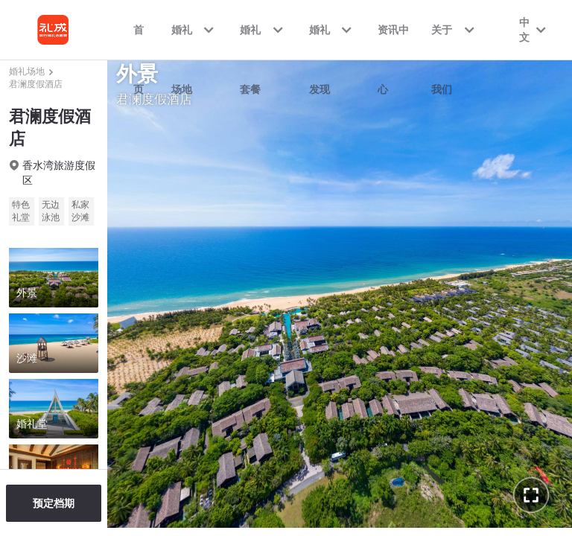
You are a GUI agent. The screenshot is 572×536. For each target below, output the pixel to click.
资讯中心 (393, 42)
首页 (138, 42)
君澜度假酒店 (36, 84)
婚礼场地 (27, 71)
